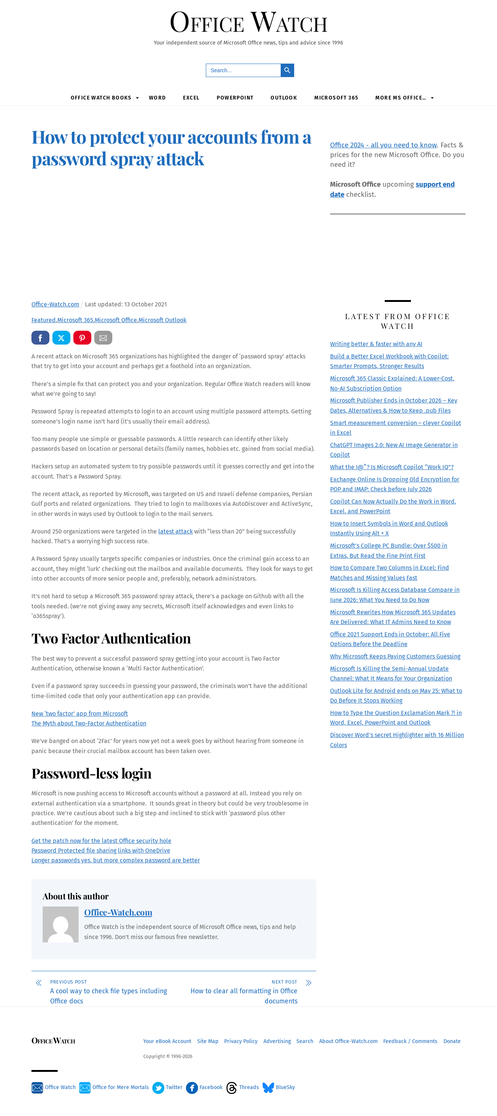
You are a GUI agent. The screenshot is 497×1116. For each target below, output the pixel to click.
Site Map (208, 1041)
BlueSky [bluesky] (278, 1088)
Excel (191, 98)
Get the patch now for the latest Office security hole (101, 840)
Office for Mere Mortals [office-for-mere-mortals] (114, 1088)
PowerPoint (235, 98)
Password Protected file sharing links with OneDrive (100, 850)
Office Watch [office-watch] (53, 1088)
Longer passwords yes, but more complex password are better (115, 860)
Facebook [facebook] (204, 1088)
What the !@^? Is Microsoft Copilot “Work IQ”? (392, 467)
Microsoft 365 (336, 98)
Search (304, 1041)
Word (157, 98)
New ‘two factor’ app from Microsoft (79, 713)
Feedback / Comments (410, 1041)
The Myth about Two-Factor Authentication (88, 723)
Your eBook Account (167, 1041)
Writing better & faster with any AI (376, 344)
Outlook (284, 98)
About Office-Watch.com (348, 1041)
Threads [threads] (242, 1088)
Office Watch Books (101, 98)
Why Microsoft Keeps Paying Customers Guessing (395, 656)
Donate (452, 1041)
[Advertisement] (173, 236)
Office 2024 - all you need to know (383, 145)
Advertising (277, 1041)
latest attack (175, 531)
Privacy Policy (240, 1041)
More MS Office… (400, 98)
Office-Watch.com (118, 912)
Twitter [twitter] (167, 1088)
